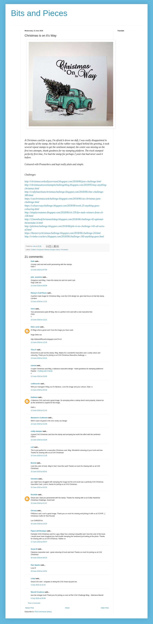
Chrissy (34, 511)
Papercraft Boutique (38, 531)
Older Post (105, 608)
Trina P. (33, 350)
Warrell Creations (37, 592)
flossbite (34, 495)
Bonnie (33, 463)
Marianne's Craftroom (39, 418)
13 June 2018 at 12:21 (39, 320)
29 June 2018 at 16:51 (39, 571)
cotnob (33, 366)
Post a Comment (34, 603)
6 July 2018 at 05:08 (38, 598)
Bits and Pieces (39, 13)
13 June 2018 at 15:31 (39, 358)
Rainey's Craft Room (39, 293)
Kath (32, 261)
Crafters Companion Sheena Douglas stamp (45, 249)
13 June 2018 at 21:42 (39, 410)
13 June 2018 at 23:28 (39, 440)
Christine (34, 479)
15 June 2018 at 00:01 (39, 472)
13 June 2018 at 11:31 (39, 302)
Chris (33, 309)
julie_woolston (36, 277)
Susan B (34, 549)
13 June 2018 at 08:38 (39, 286)
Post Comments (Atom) (43, 612)
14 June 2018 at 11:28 (39, 456)
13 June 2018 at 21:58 (39, 424)
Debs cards (35, 327)
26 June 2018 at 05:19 (39, 558)
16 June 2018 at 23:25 (39, 524)
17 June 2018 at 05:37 (39, 542)
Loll (32, 447)
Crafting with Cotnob (45, 371)
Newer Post (29, 608)
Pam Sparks (35, 565)
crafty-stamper (36, 431)
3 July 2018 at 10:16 (38, 585)
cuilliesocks (35, 384)
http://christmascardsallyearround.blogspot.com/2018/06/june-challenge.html (63, 181)
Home (67, 608)
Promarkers (64, 249)
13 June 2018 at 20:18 (39, 390)
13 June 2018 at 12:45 (39, 342)
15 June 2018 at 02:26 (39, 487)
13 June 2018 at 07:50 (39, 270)
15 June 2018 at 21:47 (39, 503)
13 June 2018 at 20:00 (39, 376)
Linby (33, 579)
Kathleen (34, 397)
